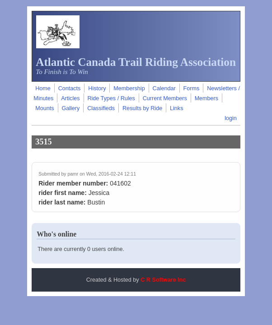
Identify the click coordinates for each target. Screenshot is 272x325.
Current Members (165, 98)
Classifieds (101, 108)
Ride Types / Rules (111, 98)
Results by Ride (142, 108)
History (97, 88)
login (231, 118)
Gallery (70, 108)
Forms (191, 88)
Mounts (44, 108)
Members (206, 98)
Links (176, 108)
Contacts (69, 88)
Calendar (164, 88)
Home (43, 88)
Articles (70, 98)
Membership (129, 88)
